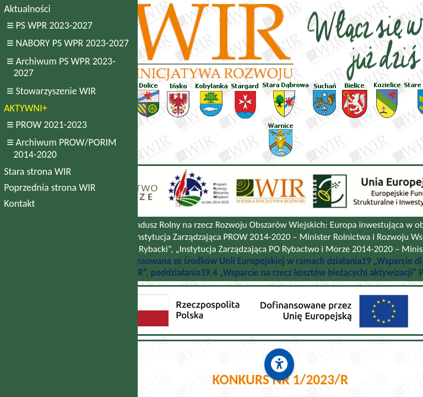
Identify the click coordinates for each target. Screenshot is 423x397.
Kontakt (19, 203)
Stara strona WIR (37, 171)
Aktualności (27, 9)
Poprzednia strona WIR (49, 187)
